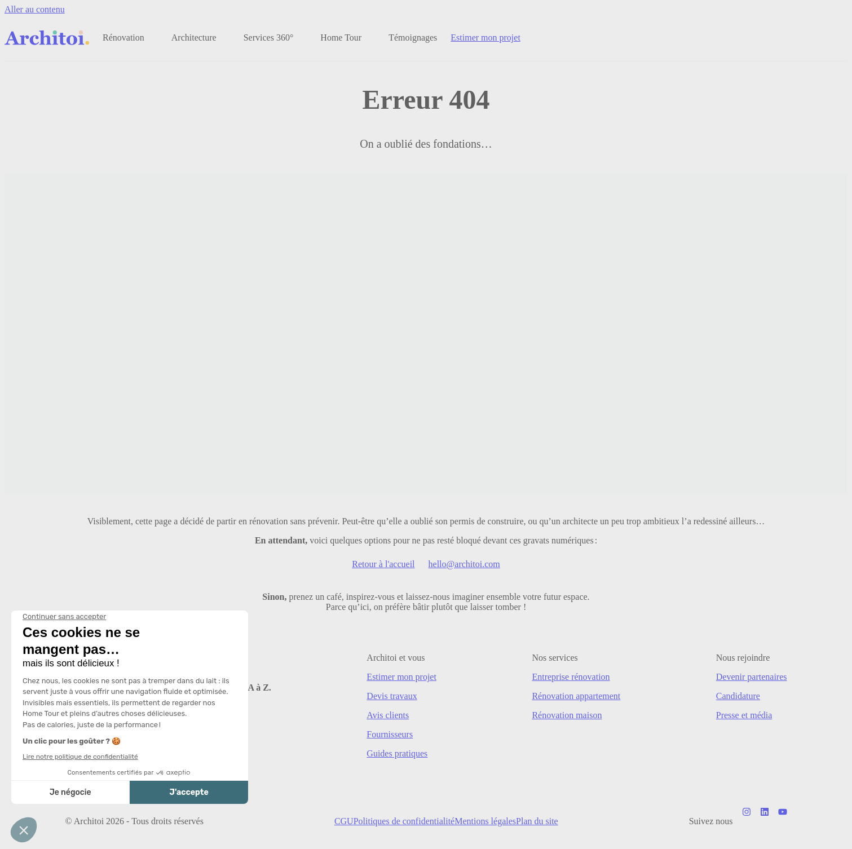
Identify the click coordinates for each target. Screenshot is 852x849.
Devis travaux (392, 696)
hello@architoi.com (464, 564)
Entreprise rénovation (571, 677)
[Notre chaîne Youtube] (782, 821)
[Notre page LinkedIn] (764, 821)
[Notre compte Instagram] (746, 821)
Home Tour (340, 37)
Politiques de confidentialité (404, 821)
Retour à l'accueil (383, 564)
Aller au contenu (35, 9)
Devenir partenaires (751, 677)
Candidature (738, 696)
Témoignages (413, 37)
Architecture (194, 37)
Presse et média (744, 715)
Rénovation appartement (576, 696)
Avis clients (388, 715)
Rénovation (123, 37)
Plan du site (537, 821)
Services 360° (269, 37)
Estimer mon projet (485, 37)
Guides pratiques (397, 753)
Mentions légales (485, 821)
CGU (344, 821)
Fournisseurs (390, 734)
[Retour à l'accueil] (47, 37)
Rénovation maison (567, 715)
